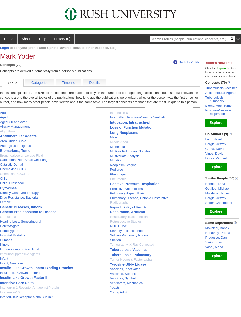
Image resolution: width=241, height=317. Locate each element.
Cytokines (8, 188)
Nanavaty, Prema (217, 233)
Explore (215, 123)
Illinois (4, 244)
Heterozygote (9, 226)
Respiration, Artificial (127, 212)
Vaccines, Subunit (123, 274)
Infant (4, 258)
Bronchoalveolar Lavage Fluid (21, 155)
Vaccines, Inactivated (125, 269)
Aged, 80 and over (13, 122)
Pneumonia (118, 179)
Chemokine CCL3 (13, 169)
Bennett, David (216, 184)
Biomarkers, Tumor (16, 151)
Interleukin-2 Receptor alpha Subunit (26, 297)
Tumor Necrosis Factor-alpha (131, 259)
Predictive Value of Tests (127, 189)
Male (113, 137)
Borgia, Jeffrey (215, 144)
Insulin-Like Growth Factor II (23, 278)
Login (4, 48)
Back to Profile (186, 62)
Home (8, 39)
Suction (115, 240)
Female (5, 202)
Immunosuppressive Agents (20, 254)
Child (4, 178)
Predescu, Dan (216, 237)
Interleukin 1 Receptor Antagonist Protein (29, 287)
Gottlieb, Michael (217, 188)
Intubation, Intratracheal (130, 122)
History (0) (62, 39)
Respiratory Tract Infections (129, 217)
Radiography (119, 202)
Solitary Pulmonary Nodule (129, 235)
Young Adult (118, 292)
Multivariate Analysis (125, 156)
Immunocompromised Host (19, 249)
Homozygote (9, 231)
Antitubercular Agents (18, 136)
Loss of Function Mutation (132, 127)
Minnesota (117, 147)
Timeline (68, 83)
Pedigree (116, 169)
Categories (39, 83)
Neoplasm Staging (123, 165)
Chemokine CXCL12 (15, 174)
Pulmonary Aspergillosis (127, 193)
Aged (4, 117)
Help (42, 39)
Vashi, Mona (214, 247)
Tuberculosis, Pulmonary (130, 255)
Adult (4, 113)
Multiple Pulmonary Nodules (130, 151)
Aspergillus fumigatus (15, 146)
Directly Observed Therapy (19, 193)
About (26, 39)
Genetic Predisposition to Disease (28, 212)
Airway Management (15, 126)
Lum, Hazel (213, 139)
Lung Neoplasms (124, 133)
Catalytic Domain (12, 164)
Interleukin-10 (10, 292)
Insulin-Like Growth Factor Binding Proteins (36, 268)
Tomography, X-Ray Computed (132, 244)
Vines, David (214, 153)
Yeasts (115, 287)
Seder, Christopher (218, 203)
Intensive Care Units (17, 283)
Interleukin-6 (119, 113)
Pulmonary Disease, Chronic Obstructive (139, 198)
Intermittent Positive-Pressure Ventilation (139, 117)
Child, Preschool (12, 183)
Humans (6, 240)
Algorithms (7, 131)
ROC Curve (118, 226)
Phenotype (118, 174)
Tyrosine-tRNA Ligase (128, 264)
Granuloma (8, 217)
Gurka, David (214, 149)
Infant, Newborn (11, 263)
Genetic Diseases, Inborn (21, 207)
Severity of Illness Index (127, 231)
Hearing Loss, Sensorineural (20, 221)
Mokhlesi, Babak (217, 228)
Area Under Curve (13, 141)
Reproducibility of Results (128, 207)
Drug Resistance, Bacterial (19, 197)
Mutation (116, 160)
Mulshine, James (217, 193)
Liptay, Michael (216, 158)
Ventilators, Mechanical (127, 283)
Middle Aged (119, 142)
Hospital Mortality (12, 235)
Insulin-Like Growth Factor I (20, 273)
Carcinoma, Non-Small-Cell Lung (24, 160)
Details (94, 83)
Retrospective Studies (126, 221)
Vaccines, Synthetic (124, 278)
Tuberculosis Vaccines (128, 250)
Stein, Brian (213, 242)
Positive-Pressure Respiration (135, 184)
